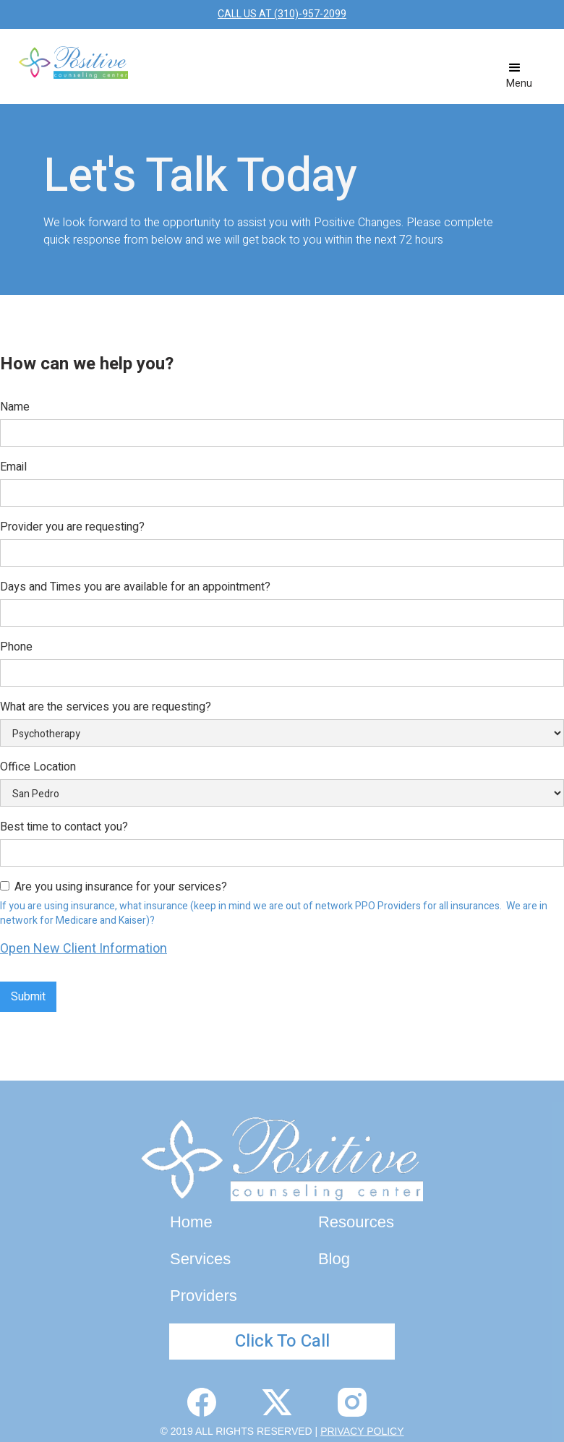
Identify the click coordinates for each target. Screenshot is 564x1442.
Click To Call (282, 1341)
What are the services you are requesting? (105, 707)
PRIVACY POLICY (361, 1431)
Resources (356, 1222)
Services (200, 1259)
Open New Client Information (83, 948)
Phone (16, 647)
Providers (203, 1296)
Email (13, 467)
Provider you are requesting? (72, 527)
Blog (334, 1259)
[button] (519, 75)
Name (15, 407)
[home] (73, 62)
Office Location (38, 767)
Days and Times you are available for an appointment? (135, 587)
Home (191, 1222)
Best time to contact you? (64, 827)
